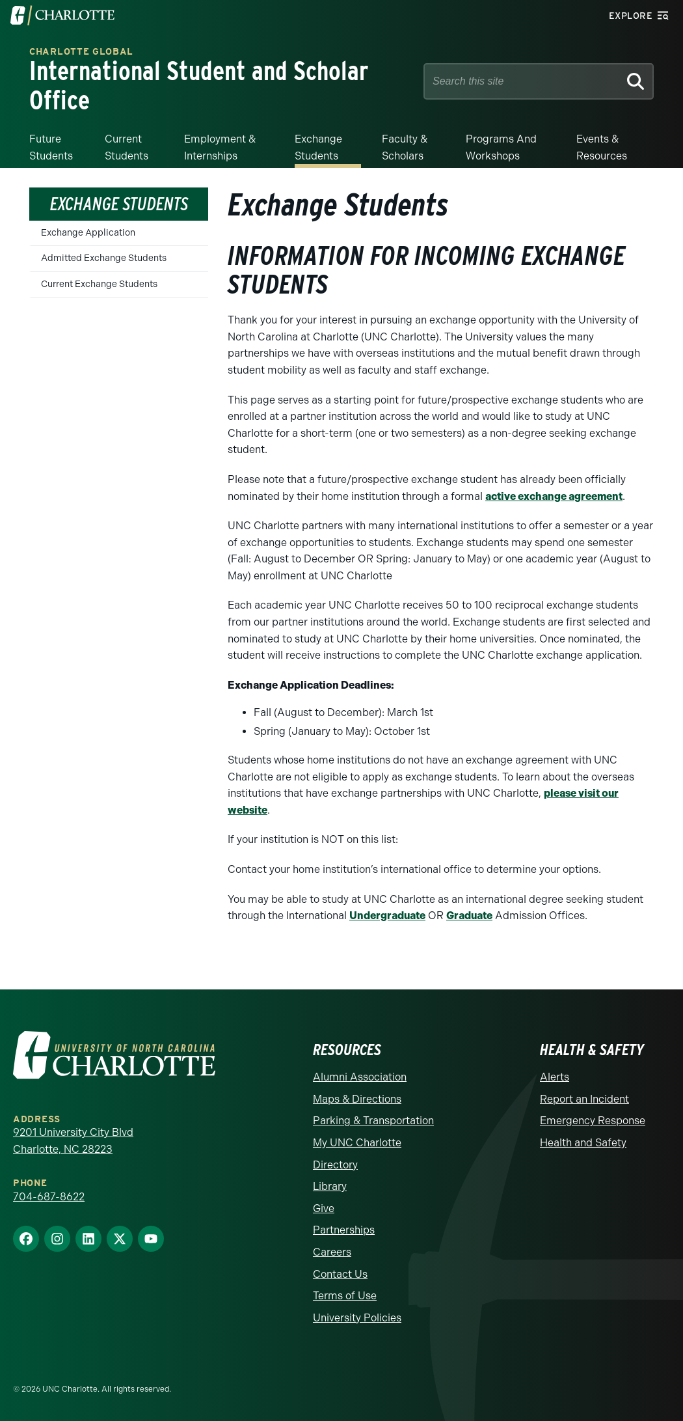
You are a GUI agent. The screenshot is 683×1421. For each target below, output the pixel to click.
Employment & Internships (220, 146)
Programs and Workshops (501, 146)
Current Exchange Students (99, 282)
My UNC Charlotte (357, 1141)
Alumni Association (360, 1075)
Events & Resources (601, 146)
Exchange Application (88, 231)
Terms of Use (345, 1294)
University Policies (357, 1316)
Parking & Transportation (373, 1120)
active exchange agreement (554, 495)
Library (330, 1185)
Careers (332, 1251)
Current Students (126, 146)
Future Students (51, 146)
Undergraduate (387, 914)
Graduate (469, 914)
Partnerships (344, 1229)
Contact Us (340, 1273)
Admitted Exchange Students (104, 257)
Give (323, 1207)
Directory (335, 1163)
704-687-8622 (49, 1195)
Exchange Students (318, 146)
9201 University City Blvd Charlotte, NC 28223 (73, 1139)
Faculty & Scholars (404, 146)
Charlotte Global (81, 52)
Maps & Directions (357, 1098)
